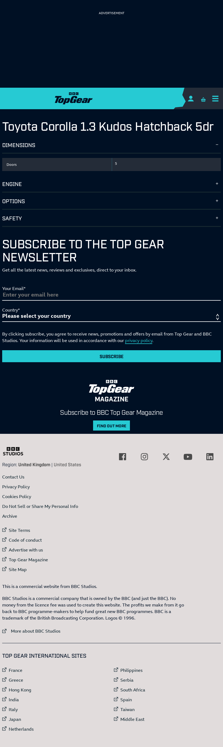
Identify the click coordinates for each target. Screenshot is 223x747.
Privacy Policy (16, 486)
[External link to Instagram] (144, 456)
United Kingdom (34, 464)
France (15, 670)
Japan (15, 719)
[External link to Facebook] (122, 456)
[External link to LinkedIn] (210, 456)
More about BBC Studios (31, 631)
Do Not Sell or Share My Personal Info (40, 506)
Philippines (131, 670)
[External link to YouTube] (188, 456)
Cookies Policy (16, 496)
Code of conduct (25, 540)
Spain (126, 699)
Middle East (132, 719)
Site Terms (19, 530)
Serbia (126, 680)
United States (67, 464)
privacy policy (138, 340)
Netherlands (21, 729)
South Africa (132, 690)
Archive (9, 516)
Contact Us (13, 477)
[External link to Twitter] (166, 456)
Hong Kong (20, 690)
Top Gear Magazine (28, 559)
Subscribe (112, 356)
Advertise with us (26, 550)
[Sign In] (190, 98)
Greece (16, 680)
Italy (13, 709)
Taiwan (127, 709)
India (14, 699)
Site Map (18, 569)
